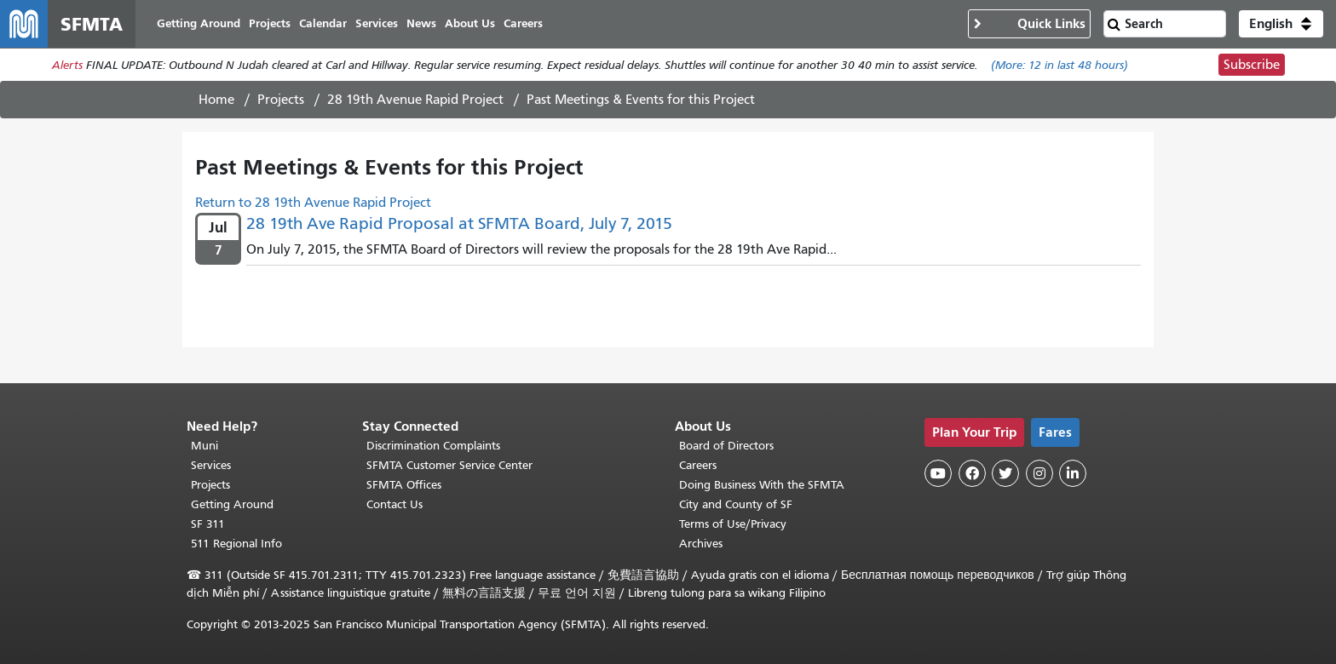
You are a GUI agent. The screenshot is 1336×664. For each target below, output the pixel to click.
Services (211, 465)
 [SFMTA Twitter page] (1005, 473)
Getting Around (232, 504)
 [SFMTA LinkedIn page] (1073, 473)
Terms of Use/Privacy (732, 524)
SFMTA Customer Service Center (449, 465)
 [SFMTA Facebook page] (972, 473)
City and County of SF (735, 504)
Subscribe (1252, 64)
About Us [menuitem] (470, 23)
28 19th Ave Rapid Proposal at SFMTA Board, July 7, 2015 (459, 223)
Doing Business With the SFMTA (761, 485)
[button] (1281, 23)
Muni (204, 445)
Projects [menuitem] (270, 23)
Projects (280, 99)
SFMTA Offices (403, 485)
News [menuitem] (421, 23)
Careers (698, 465)
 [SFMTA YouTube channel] (938, 473)
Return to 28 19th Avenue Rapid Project (313, 202)
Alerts (67, 65)
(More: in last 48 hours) (1059, 65)
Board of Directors (726, 445)
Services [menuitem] (376, 23)
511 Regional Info (236, 543)
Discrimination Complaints (433, 445)
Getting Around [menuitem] (198, 23)
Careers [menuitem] (523, 23)
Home (216, 99)
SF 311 (208, 524)
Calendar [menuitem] (323, 23)
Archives (701, 543)
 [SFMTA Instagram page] (1039, 473)
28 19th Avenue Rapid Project (415, 99)
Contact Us (394, 504)
